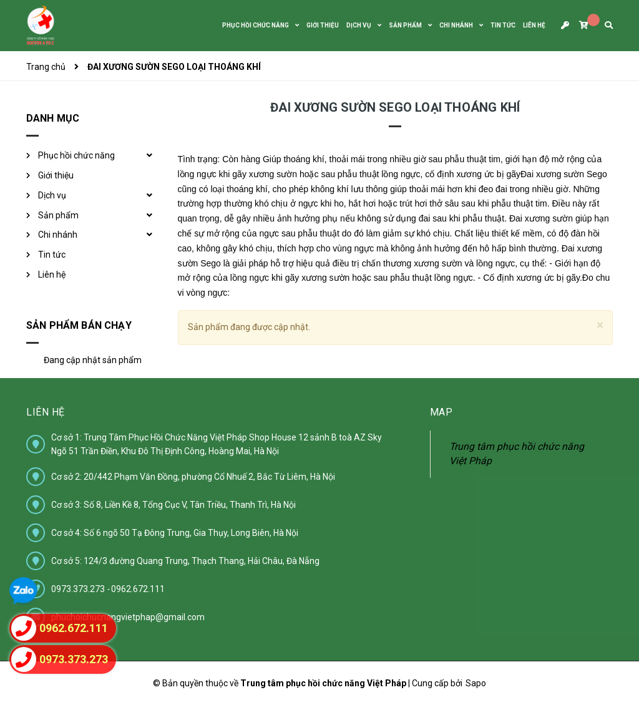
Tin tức (52, 255)
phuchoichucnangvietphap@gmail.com (128, 617)
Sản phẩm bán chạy (79, 325)
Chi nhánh (57, 235)
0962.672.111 (138, 589)
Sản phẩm (58, 215)
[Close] (600, 325)
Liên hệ (52, 275)
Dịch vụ (52, 195)
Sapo (476, 683)
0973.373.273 (79, 589)
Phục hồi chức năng (76, 155)
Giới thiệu (56, 175)
